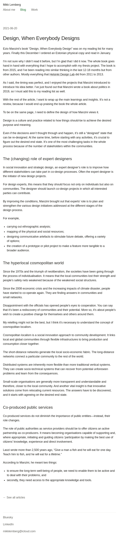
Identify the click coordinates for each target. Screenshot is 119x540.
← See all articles (14, 497)
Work (34, 9)
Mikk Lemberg (12, 4)
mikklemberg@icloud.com (19, 531)
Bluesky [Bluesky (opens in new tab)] (8, 517)
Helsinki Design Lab (62, 74)
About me (9, 9)
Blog (23, 9)
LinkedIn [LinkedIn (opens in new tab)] (8, 524)
